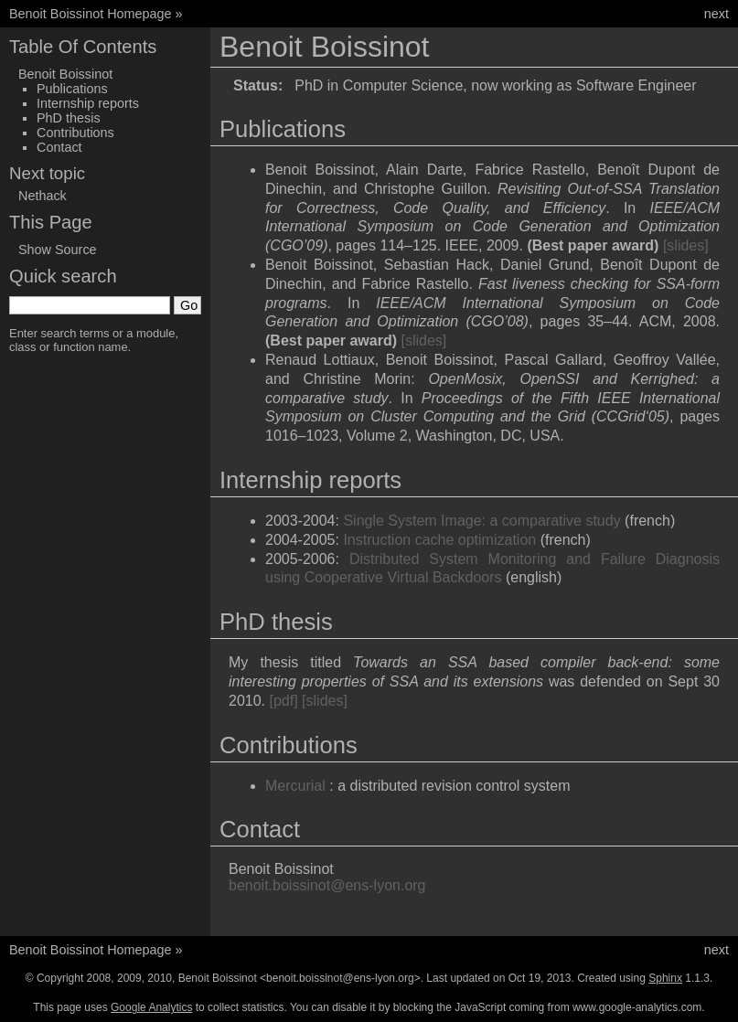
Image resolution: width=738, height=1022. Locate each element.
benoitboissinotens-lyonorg (327, 885)
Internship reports (88, 103)
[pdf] (283, 700)
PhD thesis (69, 118)
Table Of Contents (82, 47)
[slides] (686, 245)
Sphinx (665, 978)
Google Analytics (151, 1007)
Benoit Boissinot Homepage (90, 13)
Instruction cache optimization (439, 540)
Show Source (57, 249)
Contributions (75, 132)
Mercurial (295, 785)
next (716, 13)
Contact (59, 147)
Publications (72, 88)
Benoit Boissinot (65, 74)
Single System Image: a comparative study (481, 520)
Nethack (42, 195)
